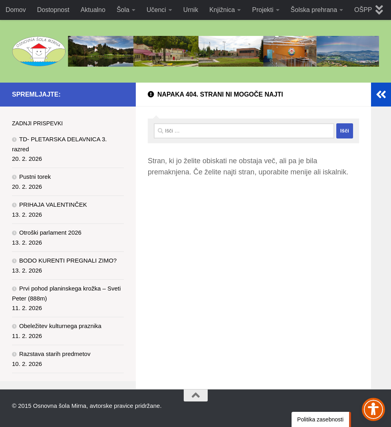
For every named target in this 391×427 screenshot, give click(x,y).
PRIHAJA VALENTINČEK (53, 204)
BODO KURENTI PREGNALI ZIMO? (68, 260)
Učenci (156, 9)
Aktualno (93, 9)
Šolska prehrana (314, 9)
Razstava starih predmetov (54, 353)
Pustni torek (35, 176)
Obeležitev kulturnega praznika (60, 325)
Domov (16, 9)
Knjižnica (222, 9)
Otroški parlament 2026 (50, 232)
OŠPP (363, 9)
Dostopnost (53, 9)
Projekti (262, 9)
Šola (123, 9)
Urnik (190, 9)
